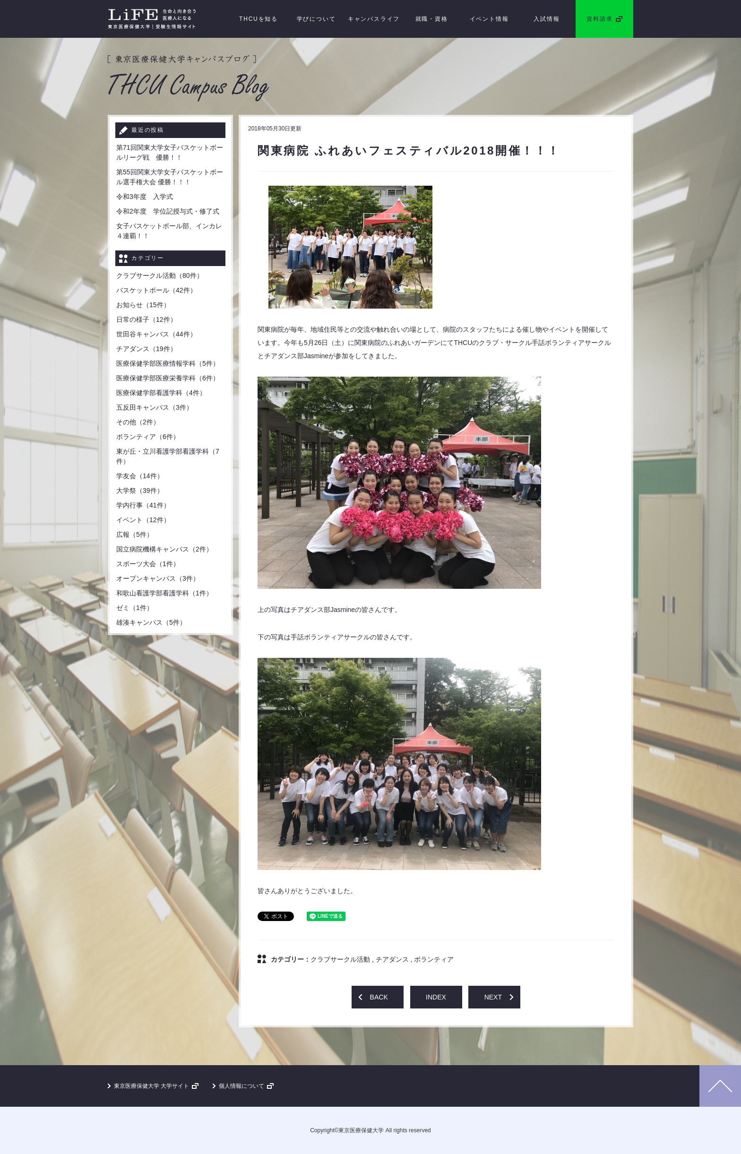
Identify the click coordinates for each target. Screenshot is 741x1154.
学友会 (140, 476)
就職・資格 (431, 19)
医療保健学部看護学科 (161, 392)
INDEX (436, 997)
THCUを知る (258, 19)
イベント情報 (489, 19)
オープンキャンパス (157, 578)
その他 (138, 422)
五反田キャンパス (154, 407)
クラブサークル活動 (340, 959)
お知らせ (143, 305)
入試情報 (547, 19)
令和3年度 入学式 (144, 196)
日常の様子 (146, 319)
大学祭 (140, 490)
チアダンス (392, 959)
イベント (143, 520)
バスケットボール (156, 290)
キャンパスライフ (374, 19)
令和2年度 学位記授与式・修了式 (167, 211)
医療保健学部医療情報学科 (167, 363)
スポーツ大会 (148, 564)
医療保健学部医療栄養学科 (167, 378)
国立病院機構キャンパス (164, 549)
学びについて (316, 19)
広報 (134, 534)
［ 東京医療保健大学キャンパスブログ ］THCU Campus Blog (188, 78)
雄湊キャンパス (151, 622)
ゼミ (134, 607)
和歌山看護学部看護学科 (164, 593)
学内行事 (143, 505)
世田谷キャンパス (156, 334)
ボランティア (434, 959)
